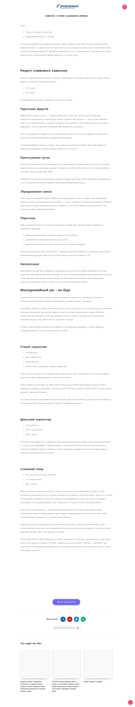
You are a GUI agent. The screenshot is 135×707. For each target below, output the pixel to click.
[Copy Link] (66, 627)
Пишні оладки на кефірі (93, 681)
